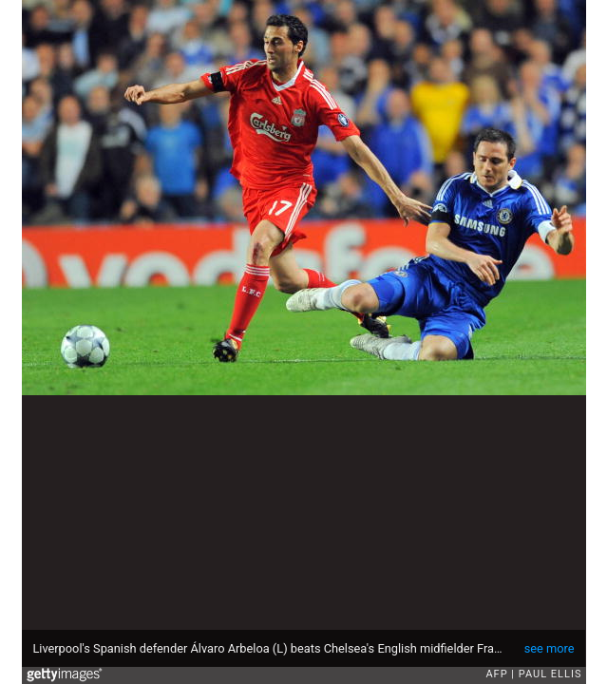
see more (549, 648)
